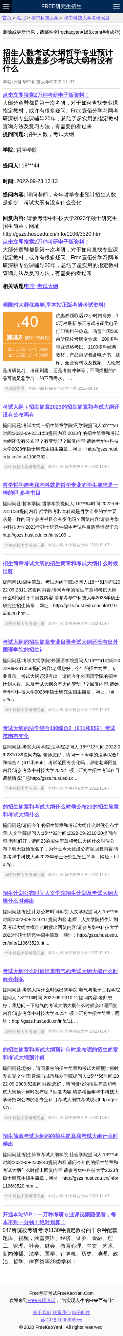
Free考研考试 (41, 1300)
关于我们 (42, 1312)
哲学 (30, 286)
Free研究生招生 (61, 6)
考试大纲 (47, 286)
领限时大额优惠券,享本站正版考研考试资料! (54, 305)
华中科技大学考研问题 (87, 17)
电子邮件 (81, 1312)
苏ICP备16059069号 (62, 1319)
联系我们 (61, 1312)
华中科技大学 (45, 17)
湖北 (21, 17)
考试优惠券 (15, 388)
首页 (6, 17)
